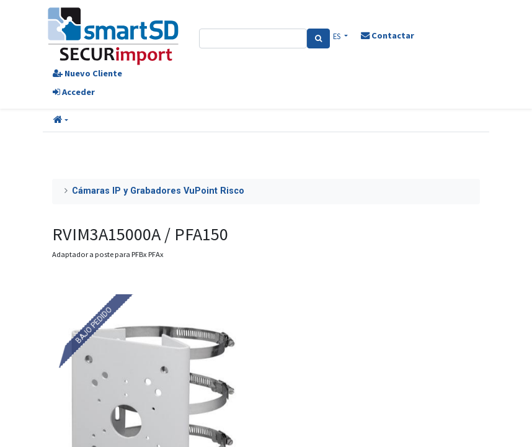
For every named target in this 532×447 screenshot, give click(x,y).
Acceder (74, 91)
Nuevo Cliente (87, 73)
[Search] (318, 38)
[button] (61, 120)
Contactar (387, 35)
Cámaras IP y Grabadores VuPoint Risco (158, 191)
